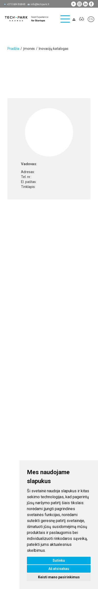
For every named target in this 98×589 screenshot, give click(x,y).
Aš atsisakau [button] (58, 569)
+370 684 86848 (16, 4)
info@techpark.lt (40, 4)
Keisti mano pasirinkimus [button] (59, 577)
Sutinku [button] (59, 560)
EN (91, 19)
